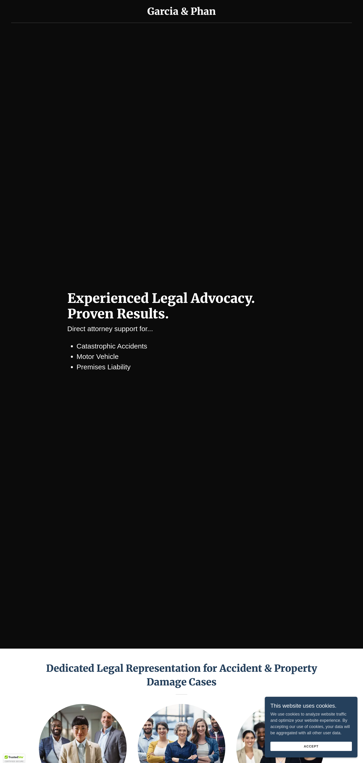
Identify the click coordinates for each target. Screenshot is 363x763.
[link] (181, 13)
